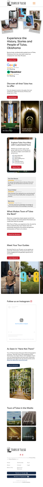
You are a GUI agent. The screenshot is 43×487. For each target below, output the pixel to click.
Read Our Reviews (14, 234)
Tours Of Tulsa (12, 339)
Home (8, 462)
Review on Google (21, 473)
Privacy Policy (32, 457)
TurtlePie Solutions (26, 482)
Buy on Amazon (13, 365)
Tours (28, 462)
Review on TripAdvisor (21, 476)
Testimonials (20, 462)
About (8, 465)
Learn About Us (13, 258)
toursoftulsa (18, 339)
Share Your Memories (19, 468)
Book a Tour (12, 60)
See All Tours (12, 97)
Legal (28, 465)
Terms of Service (12, 459)
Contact (19, 465)
